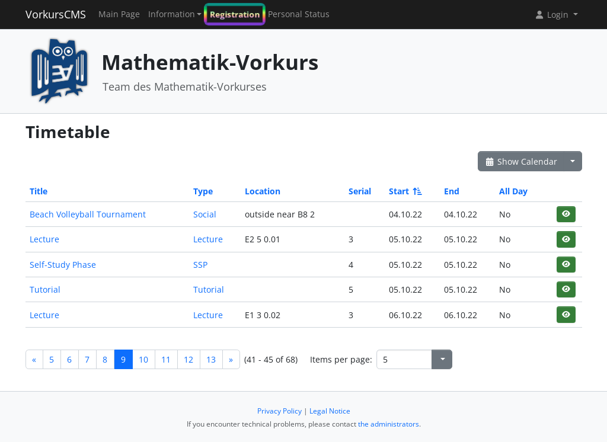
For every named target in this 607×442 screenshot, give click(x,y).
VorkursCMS (55, 14)
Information (171, 14)
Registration (234, 14)
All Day (513, 191)
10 (143, 359)
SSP (200, 264)
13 (211, 359)
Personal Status (299, 14)
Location (262, 191)
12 (188, 359)
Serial (360, 191)
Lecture (44, 239)
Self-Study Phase (63, 264)
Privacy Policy (279, 411)
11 (166, 359)
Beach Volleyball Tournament (88, 214)
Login (552, 14)
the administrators (388, 424)
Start (404, 191)
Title (38, 191)
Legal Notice (329, 411)
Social (204, 214)
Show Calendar (521, 161)
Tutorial (45, 289)
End (451, 191)
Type (203, 191)
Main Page (119, 14)
